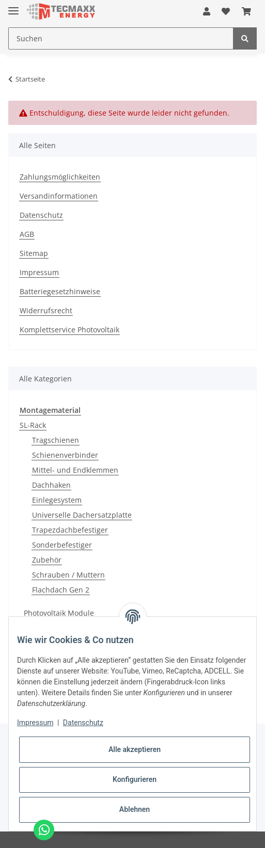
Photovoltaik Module (59, 613)
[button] (206, 11)
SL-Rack (33, 425)
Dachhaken (51, 485)
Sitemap (34, 253)
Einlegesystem (57, 500)
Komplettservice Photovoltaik (69, 329)
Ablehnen (134, 809)
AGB (27, 234)
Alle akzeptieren (134, 749)
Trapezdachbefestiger (70, 530)
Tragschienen (55, 440)
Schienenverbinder (65, 455)
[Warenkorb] (246, 11)
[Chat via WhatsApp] (44, 830)
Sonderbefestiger (62, 545)
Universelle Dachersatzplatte (82, 515)
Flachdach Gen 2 (60, 590)
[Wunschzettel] (226, 11)
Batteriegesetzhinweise (60, 291)
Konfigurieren (135, 779)
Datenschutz (41, 215)
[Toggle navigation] (13, 6)
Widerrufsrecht (46, 310)
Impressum (39, 272)
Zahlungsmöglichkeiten (60, 177)
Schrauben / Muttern (68, 575)
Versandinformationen (59, 196)
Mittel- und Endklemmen (75, 470)
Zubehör (46, 560)
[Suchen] (120, 38)
